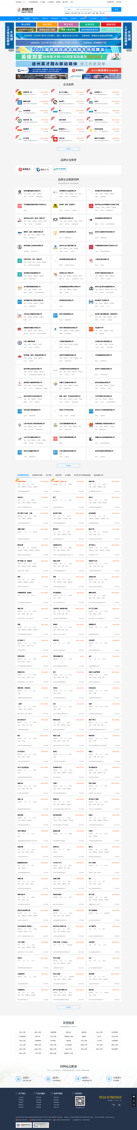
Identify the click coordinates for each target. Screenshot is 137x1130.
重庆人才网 (115, 1045)
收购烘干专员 (93, 561)
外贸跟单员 (21, 990)
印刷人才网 (53, 1045)
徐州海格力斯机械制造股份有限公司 (97, 729)
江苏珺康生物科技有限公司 (95, 570)
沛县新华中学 (26, 131)
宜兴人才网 (22, 1032)
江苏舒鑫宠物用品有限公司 (65, 122)
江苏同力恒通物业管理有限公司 (60, 666)
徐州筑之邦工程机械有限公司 (95, 809)
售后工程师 (56, 974)
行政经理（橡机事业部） (61, 608)
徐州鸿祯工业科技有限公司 (59, 650)
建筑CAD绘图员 (99, 138)
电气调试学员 (93, 767)
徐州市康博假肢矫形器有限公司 (24, 968)
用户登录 (118, 2)
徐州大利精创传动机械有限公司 (96, 761)
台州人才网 (115, 1036)
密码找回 (56, 1102)
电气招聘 (53, 1040)
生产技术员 (21, 751)
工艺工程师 (21, 942)
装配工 (91, 751)
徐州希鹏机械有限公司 (94, 666)
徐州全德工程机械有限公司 (65, 113)
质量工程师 (21, 529)
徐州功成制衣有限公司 (22, 999)
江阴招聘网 (53, 1032)
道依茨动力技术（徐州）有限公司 (25, 952)
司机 (79, 13)
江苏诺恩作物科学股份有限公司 (96, 825)
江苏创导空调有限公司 (22, 856)
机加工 (91, 497)
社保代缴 (38, 1100)
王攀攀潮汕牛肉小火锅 (94, 904)
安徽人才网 (84, 1045)
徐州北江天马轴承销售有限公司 (24, 507)
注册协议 (21, 1102)
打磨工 (55, 783)
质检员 (55, 624)
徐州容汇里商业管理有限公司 (24, 888)
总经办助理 (62, 120)
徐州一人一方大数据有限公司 (101, 131)
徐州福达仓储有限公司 (58, 507)
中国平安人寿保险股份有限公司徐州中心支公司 (64, 555)
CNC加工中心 (57, 862)
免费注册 (110, 2)
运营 (72, 13)
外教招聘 (83, 1032)
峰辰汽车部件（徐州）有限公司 (24, 713)
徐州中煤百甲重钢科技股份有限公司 (61, 952)
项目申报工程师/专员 (59, 926)
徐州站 (21, 2)
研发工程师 (92, 783)
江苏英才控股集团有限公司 (23, 491)
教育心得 (68, 1032)
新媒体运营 (56, 831)
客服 (97, 13)
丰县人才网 (99, 1032)
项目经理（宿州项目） (28, 120)
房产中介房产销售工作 (60, 990)
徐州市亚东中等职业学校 (94, 920)
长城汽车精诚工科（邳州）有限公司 (61, 745)
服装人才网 (53, 1049)
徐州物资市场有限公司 (58, 856)
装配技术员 (21, 672)
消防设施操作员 (58, 656)
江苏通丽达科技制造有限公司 (95, 840)
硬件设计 (56, 529)
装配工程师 (56, 561)
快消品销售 (92, 513)
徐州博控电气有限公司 (58, 968)
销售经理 (91, 735)
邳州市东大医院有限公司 (94, 682)
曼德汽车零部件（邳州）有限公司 (25, 618)
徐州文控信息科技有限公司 (59, 936)
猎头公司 (37, 1036)
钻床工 (96, 101)
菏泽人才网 (22, 1040)
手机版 (42, 2)
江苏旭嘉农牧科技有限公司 (23, 904)
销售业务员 (56, 720)
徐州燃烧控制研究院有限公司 (60, 920)
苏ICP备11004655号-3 (22, 1120)
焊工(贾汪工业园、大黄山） (25, 513)
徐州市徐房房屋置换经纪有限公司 (61, 999)
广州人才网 (38, 1053)
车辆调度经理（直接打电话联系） (25, 592)
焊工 (54, 497)
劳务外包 (38, 1097)
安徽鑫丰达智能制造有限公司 (30, 140)
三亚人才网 (22, 1045)
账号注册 (56, 1097)
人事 (100, 13)
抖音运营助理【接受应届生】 (25, 926)
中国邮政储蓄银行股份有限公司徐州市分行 (27, 840)
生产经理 (26, 138)
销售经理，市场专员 (23, 688)
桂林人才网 (38, 1049)
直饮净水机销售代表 (23, 910)
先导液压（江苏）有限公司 (59, 634)
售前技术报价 (57, 894)
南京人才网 (38, 1032)
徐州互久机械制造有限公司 (59, 872)
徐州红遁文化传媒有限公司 (23, 825)
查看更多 (68, 149)
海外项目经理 (57, 815)
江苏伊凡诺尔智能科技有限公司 (60, 618)
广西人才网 (99, 1045)
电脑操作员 (92, 624)
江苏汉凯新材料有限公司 (64, 131)
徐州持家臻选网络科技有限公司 (24, 634)
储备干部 (20, 608)
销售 (93, 13)
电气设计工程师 (94, 799)
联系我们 (50, 2)
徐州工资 (56, 1107)
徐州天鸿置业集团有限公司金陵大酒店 (98, 745)
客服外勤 (20, 847)
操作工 (90, 13)
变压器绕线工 (57, 592)
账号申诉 (56, 1100)
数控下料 (91, 529)
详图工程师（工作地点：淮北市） (61, 942)
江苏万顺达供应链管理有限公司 (24, 602)
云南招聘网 (38, 1040)
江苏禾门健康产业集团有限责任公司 (31, 103)
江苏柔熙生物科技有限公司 (95, 697)
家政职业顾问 (21, 481)
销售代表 (56, 640)
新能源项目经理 (22, 862)
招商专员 (56, 847)
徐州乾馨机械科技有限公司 (95, 491)
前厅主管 (91, 894)
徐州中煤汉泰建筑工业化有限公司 (61, 825)
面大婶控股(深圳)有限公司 (95, 952)
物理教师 (26, 129)
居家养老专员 (57, 545)
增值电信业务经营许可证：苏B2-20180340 (42, 1120)
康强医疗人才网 (68, 1053)
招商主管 (20, 878)
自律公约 (21, 1107)
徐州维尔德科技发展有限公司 (95, 507)
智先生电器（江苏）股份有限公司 (97, 618)
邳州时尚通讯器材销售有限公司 (24, 777)
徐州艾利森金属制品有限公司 (60, 793)
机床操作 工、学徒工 (99, 92)
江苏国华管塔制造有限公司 (23, 523)
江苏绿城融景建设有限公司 (29, 113)
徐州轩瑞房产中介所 (93, 555)
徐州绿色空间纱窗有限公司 (95, 856)
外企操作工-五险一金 (59, 481)
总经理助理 (26, 110)
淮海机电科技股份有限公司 (23, 539)
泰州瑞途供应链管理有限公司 (66, 140)
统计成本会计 (21, 720)
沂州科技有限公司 (21, 650)
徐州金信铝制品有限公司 (59, 729)
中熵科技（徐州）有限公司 (95, 793)
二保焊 (19, 704)
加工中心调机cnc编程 (64, 92)
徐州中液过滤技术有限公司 (65, 94)
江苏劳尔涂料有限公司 (94, 983)
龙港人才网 (84, 1049)
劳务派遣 (38, 1102)
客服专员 (56, 799)
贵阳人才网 (53, 1053)
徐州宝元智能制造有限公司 (59, 888)
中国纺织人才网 (68, 1036)
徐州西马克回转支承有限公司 (101, 103)
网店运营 (20, 545)
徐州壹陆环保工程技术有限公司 (101, 113)
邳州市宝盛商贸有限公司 (94, 650)
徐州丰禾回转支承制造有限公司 (66, 103)
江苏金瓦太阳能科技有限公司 (95, 968)
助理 (75, 13)
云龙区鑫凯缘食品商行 (22, 983)
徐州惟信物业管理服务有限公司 (30, 122)
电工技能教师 (93, 910)
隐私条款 (21, 1104)
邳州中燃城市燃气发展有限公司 (24, 666)
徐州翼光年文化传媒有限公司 (101, 122)
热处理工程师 (57, 513)
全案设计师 (92, 577)
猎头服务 (38, 1107)
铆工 (60, 110)
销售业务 (20, 783)
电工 (103, 13)
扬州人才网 (22, 1053)
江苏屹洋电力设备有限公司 (59, 761)
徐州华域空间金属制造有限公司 (101, 140)
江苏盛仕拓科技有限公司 (23, 793)
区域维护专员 (57, 767)
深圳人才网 (22, 1049)
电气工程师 (56, 958)
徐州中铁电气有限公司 (58, 904)
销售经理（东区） (28, 92)
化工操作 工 (21, 640)
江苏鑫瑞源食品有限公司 (23, 729)
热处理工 (61, 101)
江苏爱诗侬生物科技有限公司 (95, 713)
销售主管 (91, 481)
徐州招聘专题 (33, 2)
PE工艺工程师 (93, 608)
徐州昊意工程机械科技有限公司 (96, 936)
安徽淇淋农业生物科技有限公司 (24, 697)
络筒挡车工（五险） (64, 129)
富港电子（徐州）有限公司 (95, 872)
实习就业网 (68, 1045)
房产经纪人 (92, 545)
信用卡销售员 (21, 831)
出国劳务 (68, 1040)
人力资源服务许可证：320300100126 (81, 1120)
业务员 (19, 958)
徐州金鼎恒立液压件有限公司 (95, 539)
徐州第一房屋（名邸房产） (29, 94)
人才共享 (99, 1040)
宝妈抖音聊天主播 (99, 120)
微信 (58, 2)
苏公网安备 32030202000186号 (62, 1120)
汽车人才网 (84, 1040)
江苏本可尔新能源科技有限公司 (60, 713)
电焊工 (55, 751)
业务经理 (91, 640)
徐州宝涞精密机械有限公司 (100, 94)
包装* (90, 704)
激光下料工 (92, 720)
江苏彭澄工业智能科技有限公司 (24, 745)
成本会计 (20, 497)
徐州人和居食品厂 (57, 777)
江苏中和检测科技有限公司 (59, 697)
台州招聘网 (22, 1036)
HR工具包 (56, 1104)
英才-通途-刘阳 (56, 491)
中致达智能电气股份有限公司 (60, 983)
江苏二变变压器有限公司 (59, 602)
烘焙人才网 (68, 1049)
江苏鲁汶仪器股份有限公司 (23, 761)
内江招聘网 (115, 1032)
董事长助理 (26, 101)
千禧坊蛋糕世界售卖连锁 (59, 840)
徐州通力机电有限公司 (22, 920)
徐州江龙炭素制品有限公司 (95, 888)
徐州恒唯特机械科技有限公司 (24, 809)
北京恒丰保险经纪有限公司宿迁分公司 (62, 809)
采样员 (55, 688)
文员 (86, 13)
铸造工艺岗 (56, 735)
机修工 (91, 815)
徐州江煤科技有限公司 (58, 539)
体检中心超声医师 (94, 672)
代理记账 (38, 1104)
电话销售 (91, 974)
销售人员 (20, 799)
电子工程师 (92, 862)
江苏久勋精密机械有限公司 (59, 570)
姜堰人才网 (38, 1045)
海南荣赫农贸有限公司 (94, 634)
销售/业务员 (21, 894)
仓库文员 (61, 138)
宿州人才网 (99, 1049)
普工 (54, 672)
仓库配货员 (21, 974)
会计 (82, 13)
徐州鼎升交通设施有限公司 (59, 682)
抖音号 (65, 2)
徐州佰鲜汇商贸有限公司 (23, 586)
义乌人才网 (53, 1036)
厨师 (18, 577)
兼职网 (84, 1036)
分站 (72, 2)
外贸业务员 (92, 688)
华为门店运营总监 (23, 767)
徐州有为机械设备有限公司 (59, 586)
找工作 (99, 1036)
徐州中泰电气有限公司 (94, 777)
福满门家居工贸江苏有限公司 (95, 586)
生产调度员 (92, 926)
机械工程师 (56, 878)
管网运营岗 (21, 656)
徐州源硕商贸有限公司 (94, 523)
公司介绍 (21, 1097)
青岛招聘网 (115, 1049)
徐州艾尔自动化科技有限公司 (24, 555)
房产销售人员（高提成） (25, 561)
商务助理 (20, 815)
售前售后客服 (98, 129)
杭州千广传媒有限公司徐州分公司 (25, 936)
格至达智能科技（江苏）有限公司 (25, 682)
